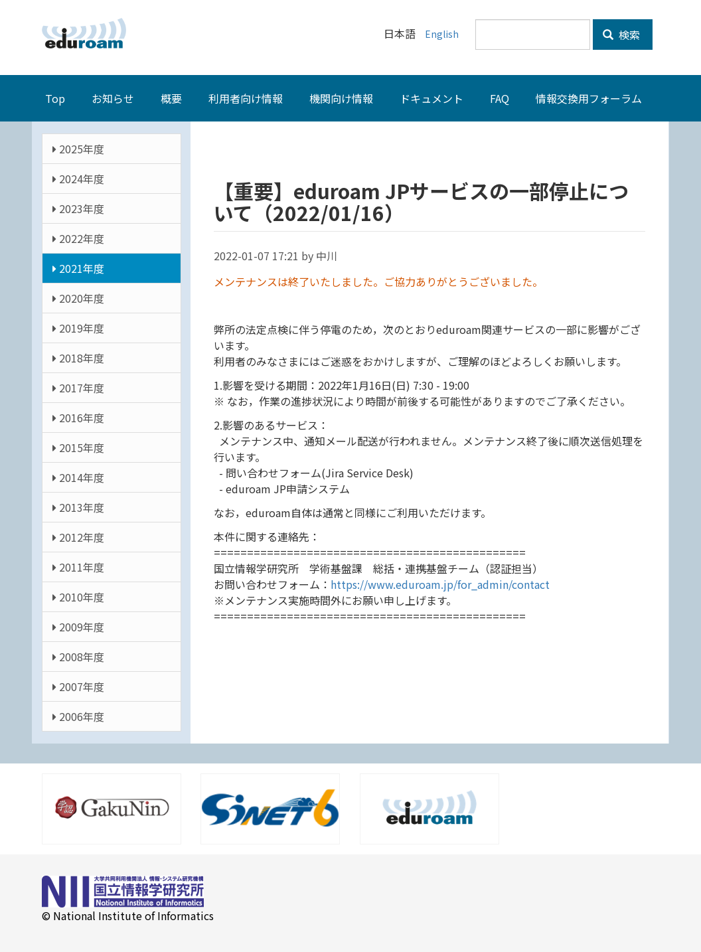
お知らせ (113, 98)
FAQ (499, 98)
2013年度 (78, 507)
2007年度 (78, 686)
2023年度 (78, 208)
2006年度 (78, 716)
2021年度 (78, 268)
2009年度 (78, 626)
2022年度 (78, 238)
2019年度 (78, 327)
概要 (171, 98)
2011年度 (78, 566)
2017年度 (78, 387)
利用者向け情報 (245, 98)
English (441, 33)
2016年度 (78, 417)
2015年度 (78, 447)
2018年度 (78, 357)
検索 (621, 34)
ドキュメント (431, 98)
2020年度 (78, 297)
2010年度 (78, 596)
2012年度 (78, 536)
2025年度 (78, 148)
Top (55, 98)
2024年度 (78, 178)
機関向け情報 (341, 98)
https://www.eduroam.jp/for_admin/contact (440, 584)
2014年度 (78, 477)
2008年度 (78, 656)
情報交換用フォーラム (589, 98)
